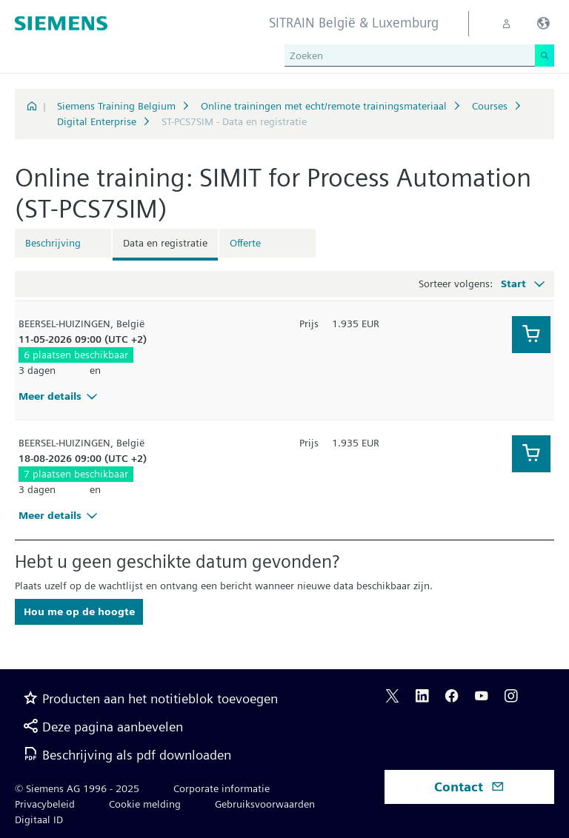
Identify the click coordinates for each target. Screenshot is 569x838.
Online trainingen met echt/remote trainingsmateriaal (324, 106)
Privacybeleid (45, 804)
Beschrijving (53, 243)
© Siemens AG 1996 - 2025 (77, 788)
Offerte (245, 243)
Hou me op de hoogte (79, 611)
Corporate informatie (221, 788)
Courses (490, 106)
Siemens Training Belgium (116, 106)
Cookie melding (145, 804)
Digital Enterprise (96, 121)
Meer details (60, 396)
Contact (469, 786)
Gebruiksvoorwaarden (265, 804)
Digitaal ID (39, 819)
